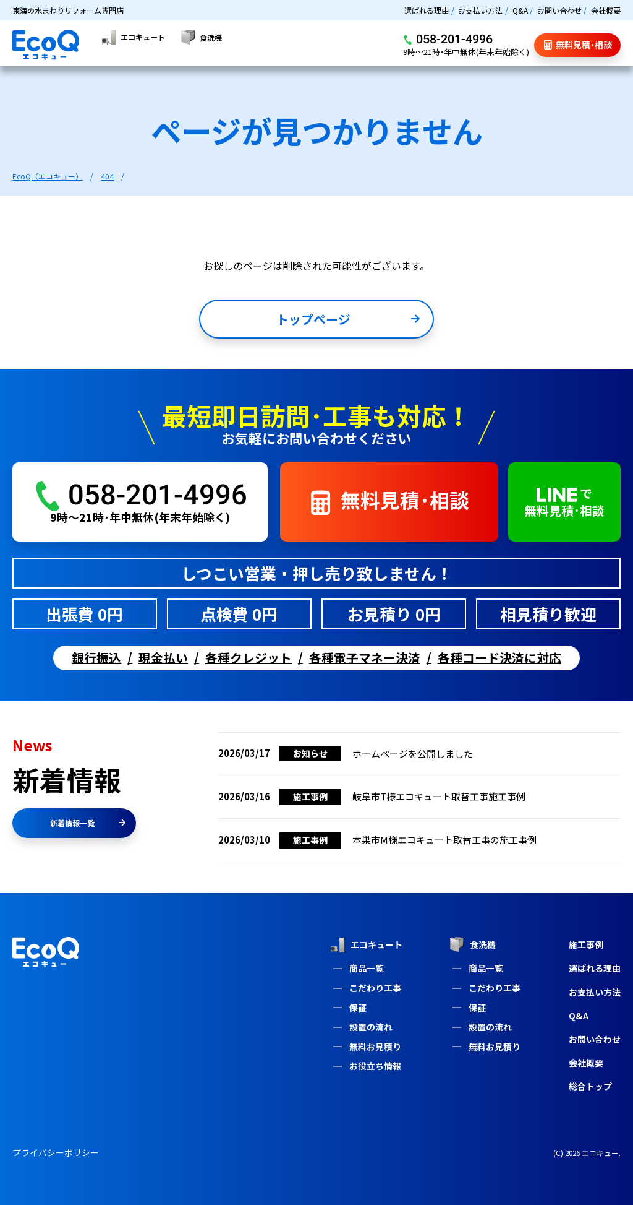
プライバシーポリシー (55, 1152)
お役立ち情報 (375, 1066)
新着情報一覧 (87, 823)
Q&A (520, 10)
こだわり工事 (375, 988)
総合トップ (590, 1086)
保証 (358, 1007)
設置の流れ (371, 1027)
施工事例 (586, 944)
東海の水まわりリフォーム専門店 (68, 10)
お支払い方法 (480, 10)
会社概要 (606, 10)
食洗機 (473, 944)
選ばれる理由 (426, 10)
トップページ (348, 321)
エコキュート (366, 945)
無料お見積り (375, 1046)
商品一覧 (366, 968)
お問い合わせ (559, 10)
